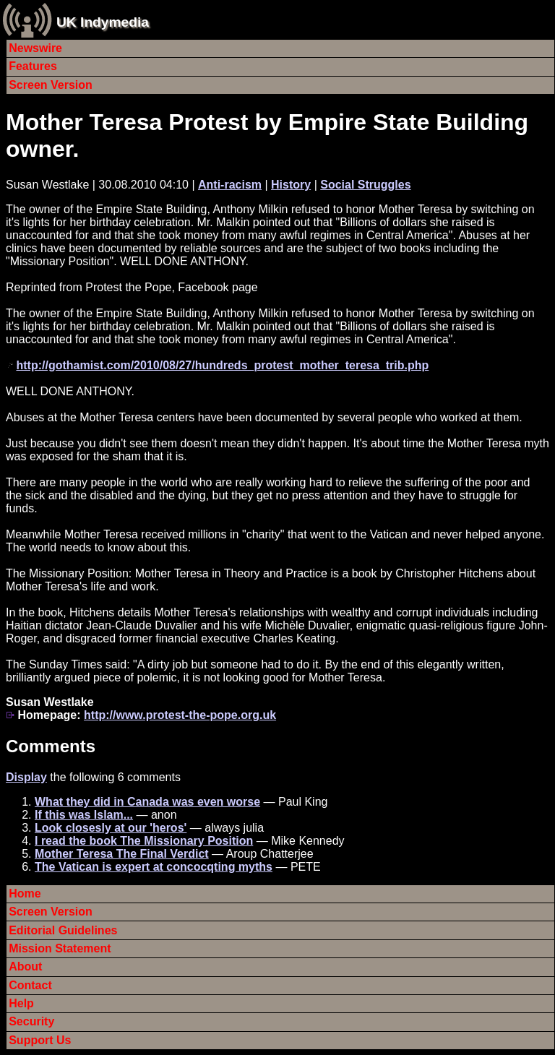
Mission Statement (60, 948)
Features (33, 66)
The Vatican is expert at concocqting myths (153, 867)
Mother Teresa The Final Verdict (122, 854)
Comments (50, 746)
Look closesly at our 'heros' (110, 828)
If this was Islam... (84, 815)
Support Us (40, 1040)
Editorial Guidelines (63, 930)
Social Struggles (365, 184)
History (291, 184)
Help (21, 1003)
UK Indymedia (102, 22)
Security (31, 1021)
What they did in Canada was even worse (147, 802)
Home (24, 893)
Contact (30, 985)
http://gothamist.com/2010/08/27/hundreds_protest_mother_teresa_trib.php (222, 365)
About (25, 966)
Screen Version (50, 85)
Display (26, 777)
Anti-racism (230, 184)
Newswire (35, 48)
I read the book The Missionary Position (144, 841)
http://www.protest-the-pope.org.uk (180, 715)
